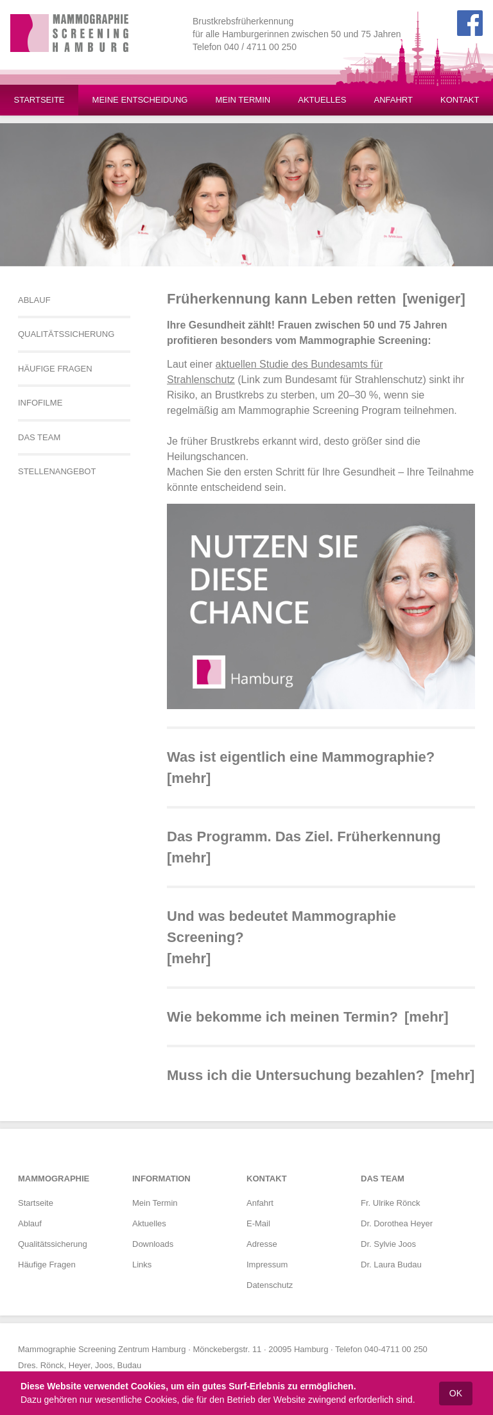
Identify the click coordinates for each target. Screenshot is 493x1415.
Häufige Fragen (47, 1264)
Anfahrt (259, 1203)
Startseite (35, 1203)
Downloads (152, 1244)
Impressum (267, 1264)
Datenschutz (269, 1285)
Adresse (261, 1244)
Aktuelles (149, 1223)
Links (141, 1264)
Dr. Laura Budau (391, 1264)
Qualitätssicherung (52, 1244)
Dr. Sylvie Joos (388, 1244)
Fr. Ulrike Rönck (390, 1203)
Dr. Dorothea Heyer (397, 1223)
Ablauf (30, 1223)
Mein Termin (155, 1203)
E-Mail (258, 1223)
